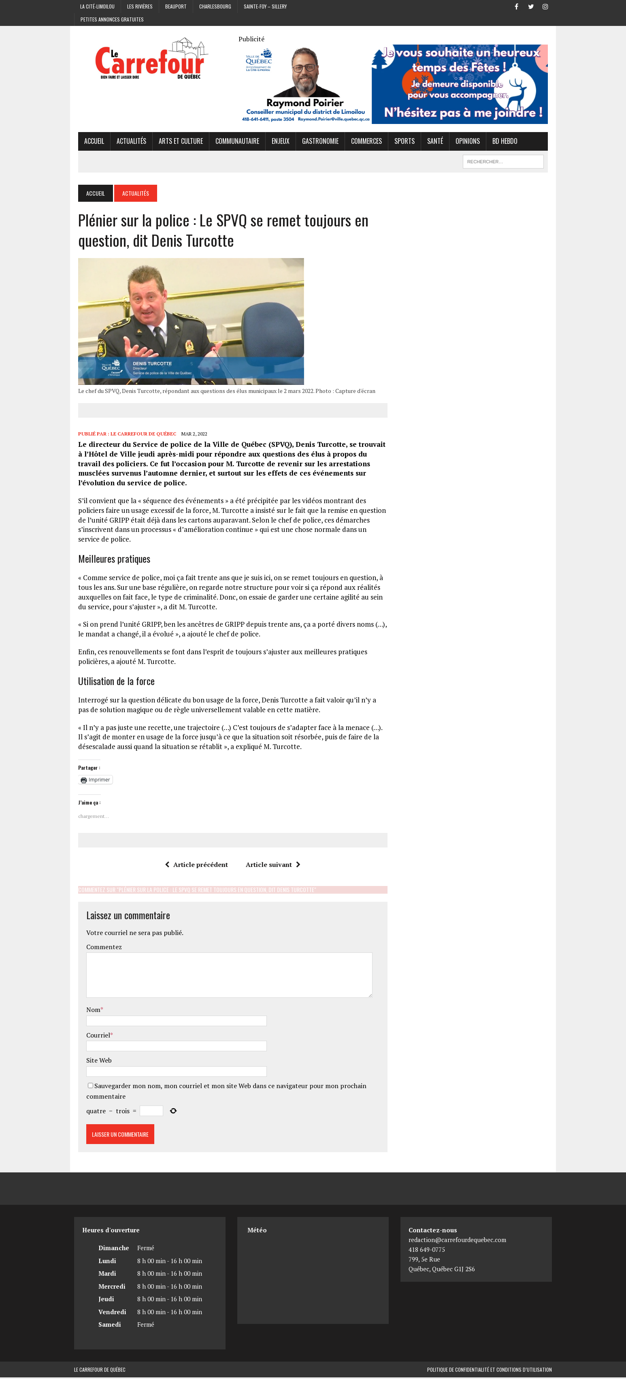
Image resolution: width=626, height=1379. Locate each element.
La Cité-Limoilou (97, 6)
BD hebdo (500, 142)
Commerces (362, 142)
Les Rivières (140, 6)
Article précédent (195, 865)
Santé (431, 142)
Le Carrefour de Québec (139, 435)
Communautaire (233, 142)
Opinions (463, 142)
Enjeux (276, 142)
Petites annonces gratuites (112, 19)
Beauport (176, 6)
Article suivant (272, 865)
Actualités (127, 142)
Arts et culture (177, 142)
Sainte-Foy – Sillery (265, 6)
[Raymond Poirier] (394, 119)
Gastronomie (316, 142)
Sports (400, 142)
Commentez (100, 948)
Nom (89, 1011)
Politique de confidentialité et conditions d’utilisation (489, 1371)
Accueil (90, 142)
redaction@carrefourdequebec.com (457, 1241)
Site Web (95, 1061)
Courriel (94, 1036)
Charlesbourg (215, 6)
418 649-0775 (427, 1251)
